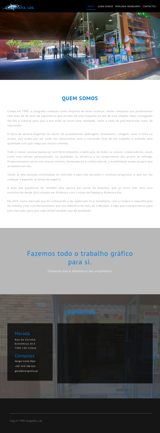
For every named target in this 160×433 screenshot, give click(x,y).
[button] (12, 40)
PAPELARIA (120, 6)
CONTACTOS (149, 6)
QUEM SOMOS (105, 6)
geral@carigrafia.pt (26, 370)
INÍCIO (91, 6)
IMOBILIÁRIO (133, 6)
